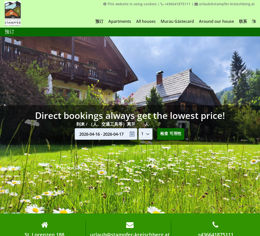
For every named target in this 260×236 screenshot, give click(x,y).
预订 (99, 21)
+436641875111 (175, 4)
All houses (146, 21)
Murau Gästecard (177, 21)
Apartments (119, 21)
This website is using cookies (130, 4)
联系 (243, 21)
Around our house (216, 21)
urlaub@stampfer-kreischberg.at (224, 4)
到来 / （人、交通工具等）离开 (105, 124)
